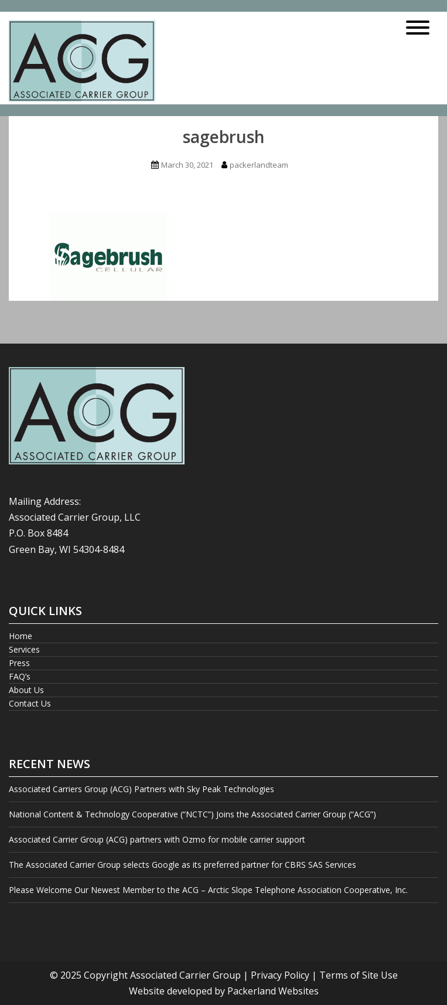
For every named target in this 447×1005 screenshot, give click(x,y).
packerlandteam (259, 164)
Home (20, 635)
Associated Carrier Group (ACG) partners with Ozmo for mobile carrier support (157, 839)
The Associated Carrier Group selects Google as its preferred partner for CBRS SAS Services (182, 864)
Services (24, 649)
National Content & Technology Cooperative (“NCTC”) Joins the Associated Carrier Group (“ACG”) (192, 814)
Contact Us (30, 703)
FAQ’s (19, 676)
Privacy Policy (280, 975)
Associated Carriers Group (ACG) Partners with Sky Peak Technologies (143, 789)
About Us (26, 689)
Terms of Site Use (358, 975)
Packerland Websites (273, 990)
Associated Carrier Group (185, 975)
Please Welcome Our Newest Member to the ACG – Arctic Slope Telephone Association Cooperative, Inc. (208, 889)
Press (19, 662)
